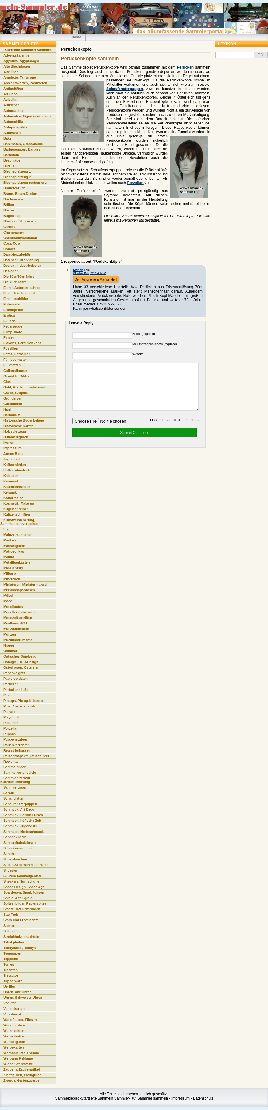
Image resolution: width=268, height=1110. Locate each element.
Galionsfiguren (15, 370)
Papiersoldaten (15, 678)
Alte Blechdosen (16, 66)
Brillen (8, 205)
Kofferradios (13, 498)
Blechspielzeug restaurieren (26, 182)
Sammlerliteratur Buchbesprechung (15, 780)
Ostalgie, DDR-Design (20, 662)
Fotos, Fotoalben (17, 354)
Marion (78, 270)
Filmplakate (12, 332)
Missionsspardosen (19, 590)
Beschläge (11, 160)
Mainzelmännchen (18, 535)
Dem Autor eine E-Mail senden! (96, 279)
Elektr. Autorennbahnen (22, 287)
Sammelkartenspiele (19, 772)
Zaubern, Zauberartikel (21, 1069)
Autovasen (12, 133)
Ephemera (11, 304)
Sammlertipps (14, 787)
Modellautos (13, 606)
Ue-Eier (9, 986)
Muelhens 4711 (15, 623)
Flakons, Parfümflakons (22, 343)
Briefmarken (13, 199)
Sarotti (8, 793)
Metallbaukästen (16, 562)
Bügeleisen (12, 216)
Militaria (9, 573)
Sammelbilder (14, 767)
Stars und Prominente (20, 920)
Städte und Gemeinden (21, 909)
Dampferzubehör (16, 254)
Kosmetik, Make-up (18, 503)
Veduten (10, 1003)
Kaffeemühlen (14, 464)
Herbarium (11, 415)
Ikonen (8, 442)
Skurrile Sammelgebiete (22, 876)
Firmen (9, 337)
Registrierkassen (17, 750)
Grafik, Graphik (15, 393)
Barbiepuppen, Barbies (21, 149)
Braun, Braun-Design (20, 193)
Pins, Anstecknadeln (19, 706)
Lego (7, 529)
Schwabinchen (15, 859)
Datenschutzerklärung (21, 260)
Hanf (7, 409)
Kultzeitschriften (16, 514)
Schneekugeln (14, 837)
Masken (9, 540)
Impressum (180, 1098)
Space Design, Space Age (24, 887)
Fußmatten (12, 365)
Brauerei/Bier (14, 188)
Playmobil (11, 717)
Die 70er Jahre (14, 282)
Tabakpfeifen (13, 942)
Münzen (9, 634)
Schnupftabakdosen (19, 842)
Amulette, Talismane (19, 77)
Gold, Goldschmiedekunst (24, 387)
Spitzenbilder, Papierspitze (24, 903)
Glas (7, 382)
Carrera (9, 227)
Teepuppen (12, 953)
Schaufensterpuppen (124, 89)
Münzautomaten (16, 629)
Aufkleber (11, 105)
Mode (7, 601)
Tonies (8, 964)
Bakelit (8, 138)
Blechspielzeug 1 (17, 171)
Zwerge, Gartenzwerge (21, 1080)
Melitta (8, 557)
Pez (6, 695)
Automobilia (13, 122)
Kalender (10, 476)
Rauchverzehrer (16, 745)
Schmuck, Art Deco (18, 809)
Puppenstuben (15, 739)
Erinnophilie (13, 310)
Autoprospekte (15, 127)
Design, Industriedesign (22, 265)
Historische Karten (18, 426)
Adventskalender (17, 55)
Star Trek (10, 914)
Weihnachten (13, 1031)
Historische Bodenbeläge (23, 420)
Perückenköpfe (15, 689)
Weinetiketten (14, 1036)
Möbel (8, 595)
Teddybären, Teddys (19, 948)
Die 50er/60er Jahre (18, 276)
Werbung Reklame (18, 1058)
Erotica (9, 315)
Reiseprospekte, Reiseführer (26, 756)
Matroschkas (13, 551)
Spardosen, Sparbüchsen (23, 892)
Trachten (10, 970)
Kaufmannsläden (17, 487)
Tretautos (11, 975)
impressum (12, 448)
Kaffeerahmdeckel (18, 470)
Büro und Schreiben (19, 221)
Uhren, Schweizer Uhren (22, 997)
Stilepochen (12, 931)
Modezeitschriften (17, 618)
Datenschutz (203, 1098)
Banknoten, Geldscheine (23, 144)
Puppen (9, 734)
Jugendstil (11, 459)
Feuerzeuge (12, 326)
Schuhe (9, 854)
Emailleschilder (15, 299)
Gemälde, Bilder (16, 376)
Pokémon (11, 723)
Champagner (13, 232)
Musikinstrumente (17, 640)
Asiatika (9, 99)
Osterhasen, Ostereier (21, 667)
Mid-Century (13, 568)
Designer (10, 271)
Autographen (13, 110)
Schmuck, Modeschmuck (23, 831)
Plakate (9, 712)
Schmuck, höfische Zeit (22, 820)
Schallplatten (13, 798)
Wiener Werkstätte (18, 1064)
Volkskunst (12, 1014)
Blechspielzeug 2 (17, 177)
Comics (9, 249)
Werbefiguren (14, 1042)
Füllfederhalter (15, 359)
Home (76, 37)
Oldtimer (10, 651)
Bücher (9, 210)
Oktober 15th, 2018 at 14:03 (89, 273)
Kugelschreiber (15, 509)
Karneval (10, 481)
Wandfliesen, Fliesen (20, 1019)
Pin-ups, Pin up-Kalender (23, 701)
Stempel (10, 925)
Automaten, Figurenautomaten (28, 116)
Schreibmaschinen (18, 848)
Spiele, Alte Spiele (17, 898)
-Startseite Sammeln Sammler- (27, 50)
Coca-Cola (11, 243)
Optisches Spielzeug (20, 656)
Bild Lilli (10, 166)
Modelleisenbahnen (19, 612)
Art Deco (10, 94)
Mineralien (11, 579)
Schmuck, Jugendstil (20, 826)
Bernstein (11, 155)
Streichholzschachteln (21, 937)
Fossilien (10, 348)
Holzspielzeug (14, 431)
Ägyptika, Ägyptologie (21, 61)
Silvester (10, 870)
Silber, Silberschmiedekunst (26, 865)
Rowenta (10, 761)
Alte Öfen (10, 72)
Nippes (9, 645)
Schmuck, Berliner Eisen (23, 815)
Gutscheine (12, 404)
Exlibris (9, 321)
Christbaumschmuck (20, 238)
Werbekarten (13, 1047)
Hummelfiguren (15, 437)
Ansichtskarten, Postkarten (25, 83)
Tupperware (12, 981)
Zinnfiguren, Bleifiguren (22, 1075)
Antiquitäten (13, 88)
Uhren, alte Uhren (17, 992)
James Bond (13, 453)
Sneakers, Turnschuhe (21, 881)
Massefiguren (14, 546)
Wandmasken (14, 1025)
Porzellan (135, 183)
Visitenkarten (14, 1008)
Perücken (185, 67)
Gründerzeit (12, 398)
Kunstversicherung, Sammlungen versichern (20, 521)
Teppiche (10, 959)
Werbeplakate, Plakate (21, 1053)
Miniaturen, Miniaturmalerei (25, 584)
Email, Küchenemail (19, 293)
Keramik (10, 492)
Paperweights (14, 673)
